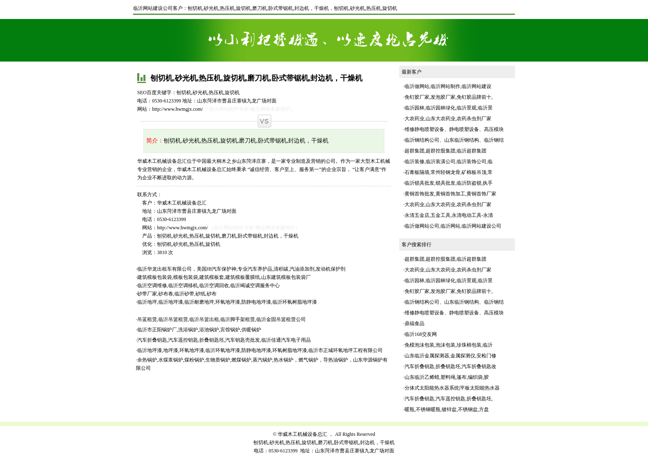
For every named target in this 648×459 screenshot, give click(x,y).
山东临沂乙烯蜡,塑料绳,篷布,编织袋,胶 (447, 377)
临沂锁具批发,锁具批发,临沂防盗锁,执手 (449, 183)
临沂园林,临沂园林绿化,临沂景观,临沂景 (449, 108)
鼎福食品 (414, 323)
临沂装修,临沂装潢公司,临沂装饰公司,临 (449, 161)
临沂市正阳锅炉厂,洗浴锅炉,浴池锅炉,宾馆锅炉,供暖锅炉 (199, 330)
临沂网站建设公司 (153, 8)
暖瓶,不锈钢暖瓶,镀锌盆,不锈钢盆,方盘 (447, 409)
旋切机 (389, 8)
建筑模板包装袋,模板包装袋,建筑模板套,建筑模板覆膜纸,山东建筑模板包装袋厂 (224, 277)
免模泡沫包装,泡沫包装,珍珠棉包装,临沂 (449, 345)
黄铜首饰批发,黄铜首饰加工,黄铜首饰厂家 (450, 194)
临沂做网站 (417, 86)
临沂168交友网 (421, 334)
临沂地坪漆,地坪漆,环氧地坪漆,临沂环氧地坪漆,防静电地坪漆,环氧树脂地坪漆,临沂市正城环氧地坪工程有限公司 (260, 350)
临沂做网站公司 (422, 226)
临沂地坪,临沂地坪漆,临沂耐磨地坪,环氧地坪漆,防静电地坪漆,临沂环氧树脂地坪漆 (227, 302)
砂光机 (357, 8)
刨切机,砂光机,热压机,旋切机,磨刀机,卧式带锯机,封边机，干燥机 (258, 8)
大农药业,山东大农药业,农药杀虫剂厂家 (448, 118)
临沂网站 (450, 226)
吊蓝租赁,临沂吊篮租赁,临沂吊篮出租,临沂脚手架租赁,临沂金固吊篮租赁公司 (221, 319)
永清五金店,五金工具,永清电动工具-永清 (449, 215)
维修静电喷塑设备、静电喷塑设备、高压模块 (454, 129)
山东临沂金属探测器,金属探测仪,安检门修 (450, 356)
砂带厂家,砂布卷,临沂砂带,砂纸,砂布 (177, 294)
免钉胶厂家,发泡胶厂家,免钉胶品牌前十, (449, 97)
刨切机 (341, 8)
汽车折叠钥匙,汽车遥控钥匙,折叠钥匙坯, (449, 399)
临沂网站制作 (445, 86)
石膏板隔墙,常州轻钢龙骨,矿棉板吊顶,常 (449, 172)
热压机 (373, 8)
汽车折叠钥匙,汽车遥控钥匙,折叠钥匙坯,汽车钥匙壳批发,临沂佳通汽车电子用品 (224, 340)
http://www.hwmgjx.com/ (177, 109)
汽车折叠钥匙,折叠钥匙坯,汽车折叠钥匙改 (450, 366)
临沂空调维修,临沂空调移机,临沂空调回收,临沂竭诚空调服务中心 (208, 285)
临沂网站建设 (476, 86)
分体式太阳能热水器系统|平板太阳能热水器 (452, 388)
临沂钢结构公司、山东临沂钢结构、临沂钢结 (454, 140)
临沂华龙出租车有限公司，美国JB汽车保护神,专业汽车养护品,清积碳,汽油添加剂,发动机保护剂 (241, 269)
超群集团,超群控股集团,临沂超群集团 (445, 151)
